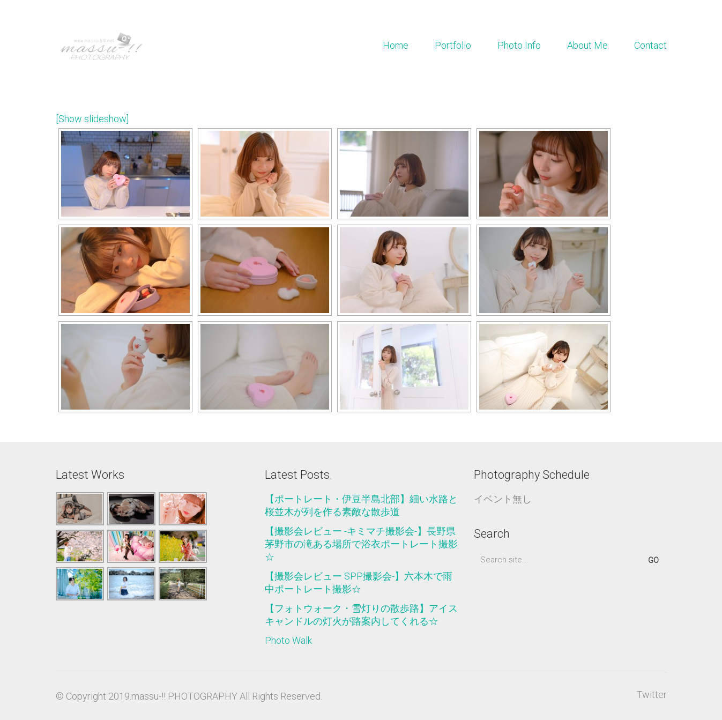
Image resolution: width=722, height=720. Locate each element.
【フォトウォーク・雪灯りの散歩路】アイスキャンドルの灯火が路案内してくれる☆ (361, 615)
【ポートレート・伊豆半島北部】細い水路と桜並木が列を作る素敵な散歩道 (361, 505)
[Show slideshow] (92, 118)
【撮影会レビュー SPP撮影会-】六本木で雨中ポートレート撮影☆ (358, 582)
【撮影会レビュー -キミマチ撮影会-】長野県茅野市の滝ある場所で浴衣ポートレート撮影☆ (361, 543)
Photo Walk (288, 640)
